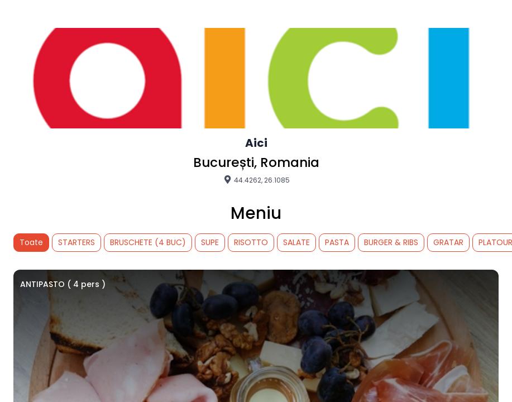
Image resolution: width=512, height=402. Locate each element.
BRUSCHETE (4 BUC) (148, 242)
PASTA (337, 242)
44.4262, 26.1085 (256, 179)
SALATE (296, 242)
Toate (31, 242)
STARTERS (76, 242)
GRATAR (448, 242)
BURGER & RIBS (391, 242)
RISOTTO (251, 242)
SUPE (210, 242)
